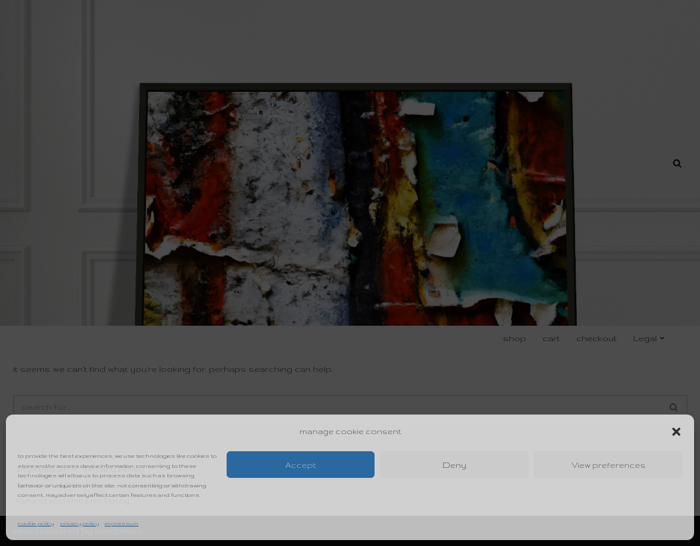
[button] (676, 432)
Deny (454, 465)
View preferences (609, 465)
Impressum (121, 523)
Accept (300, 465)
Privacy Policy (79, 523)
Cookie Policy (36, 523)
